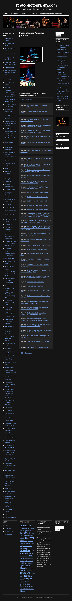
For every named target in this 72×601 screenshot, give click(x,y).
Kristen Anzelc (9, 224)
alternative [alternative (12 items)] (25, 525)
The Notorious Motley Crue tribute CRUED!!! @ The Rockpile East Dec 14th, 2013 (34, 319)
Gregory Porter (9, 179)
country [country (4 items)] (25, 535)
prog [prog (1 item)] (28, 570)
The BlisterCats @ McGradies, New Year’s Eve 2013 (9, 391)
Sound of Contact (9, 367)
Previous (59, 121)
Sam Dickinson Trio (10, 317)
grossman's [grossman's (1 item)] (30, 541)
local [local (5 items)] (31, 556)
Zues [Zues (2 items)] (23, 591)
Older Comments (25, 99)
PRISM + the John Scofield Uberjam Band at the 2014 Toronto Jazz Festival (36, 221)
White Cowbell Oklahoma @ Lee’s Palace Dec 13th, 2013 (10, 477)
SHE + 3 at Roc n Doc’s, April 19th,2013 (9, 338)
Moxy (6, 251)
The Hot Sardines (9, 418)
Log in (6, 525)
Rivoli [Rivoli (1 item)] (33, 573)
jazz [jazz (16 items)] (22, 552)
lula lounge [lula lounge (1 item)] (26, 558)
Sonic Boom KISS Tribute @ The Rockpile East (9, 357)
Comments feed (9, 531)
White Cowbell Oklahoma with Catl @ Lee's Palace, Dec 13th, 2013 (34, 302)
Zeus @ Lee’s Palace (10, 517)
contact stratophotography (52, 14)
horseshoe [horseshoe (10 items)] (25, 550)
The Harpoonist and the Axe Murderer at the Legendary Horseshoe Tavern (35, 165)
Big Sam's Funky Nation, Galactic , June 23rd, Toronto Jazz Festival (35, 234)
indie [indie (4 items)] (32, 551)
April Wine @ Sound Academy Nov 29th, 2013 (10, 72)
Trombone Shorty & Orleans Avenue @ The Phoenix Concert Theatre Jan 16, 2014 (35, 276)
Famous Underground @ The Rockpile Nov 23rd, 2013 (10, 123)
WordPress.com (51, 597)
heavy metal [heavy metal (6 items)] (25, 543)
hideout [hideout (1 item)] (32, 543)
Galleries (15, 14)
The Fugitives (8, 407)
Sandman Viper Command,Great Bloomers (9, 321)
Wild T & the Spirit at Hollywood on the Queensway (10, 483)
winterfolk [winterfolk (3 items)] (23, 589)
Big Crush (7, 87)
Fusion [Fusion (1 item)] (25, 541)
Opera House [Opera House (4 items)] (25, 566)
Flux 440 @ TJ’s (9, 128)
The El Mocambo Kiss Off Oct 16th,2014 (9, 402)
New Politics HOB (10, 258)
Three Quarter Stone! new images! (37, 249)
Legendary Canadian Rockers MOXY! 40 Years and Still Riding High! (35, 271)
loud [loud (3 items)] (21, 558)
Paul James (8, 269)
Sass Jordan (8, 331)
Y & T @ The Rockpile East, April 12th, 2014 (10, 505)
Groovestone (8, 181)
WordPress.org (8, 534)
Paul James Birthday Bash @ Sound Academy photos (10, 280)
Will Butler (8, 488)
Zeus (6, 514)
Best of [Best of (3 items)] (22, 533)
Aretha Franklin (9, 77)
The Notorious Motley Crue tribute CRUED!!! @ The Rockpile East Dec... (33, 313)
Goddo (6, 168)
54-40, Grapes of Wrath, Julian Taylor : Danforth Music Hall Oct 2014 (35, 182)
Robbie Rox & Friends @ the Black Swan (10, 302)
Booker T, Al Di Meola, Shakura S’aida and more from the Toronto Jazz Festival (36, 131)
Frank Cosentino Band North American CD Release (10, 138)
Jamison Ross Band (10, 189)
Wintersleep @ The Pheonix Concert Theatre (10, 498)
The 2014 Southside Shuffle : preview (37, 192)
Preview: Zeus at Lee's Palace (35, 282)
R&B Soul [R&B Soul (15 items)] (25, 572)
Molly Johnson (9, 248)
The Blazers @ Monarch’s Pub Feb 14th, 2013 (10, 384)
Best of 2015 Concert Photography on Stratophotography (63, 54)
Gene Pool (7, 161)
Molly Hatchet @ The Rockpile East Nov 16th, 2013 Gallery (10, 243)
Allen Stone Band (9, 67)
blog (24, 14)
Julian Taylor (8, 204)
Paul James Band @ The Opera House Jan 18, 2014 (10, 274)
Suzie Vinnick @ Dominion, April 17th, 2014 (10, 372)
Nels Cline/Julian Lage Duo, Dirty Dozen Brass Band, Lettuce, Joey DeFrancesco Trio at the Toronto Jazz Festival (35, 228)
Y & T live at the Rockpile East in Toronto (38, 245)
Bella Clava (8, 79)
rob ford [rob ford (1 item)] (22, 576)
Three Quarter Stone (10, 438)
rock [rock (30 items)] (27, 575)
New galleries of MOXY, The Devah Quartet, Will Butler (62, 61)
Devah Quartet (8, 119)
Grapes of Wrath (9, 176)
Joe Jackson (8, 197)
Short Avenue (8, 348)
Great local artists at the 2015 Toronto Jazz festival (63, 98)
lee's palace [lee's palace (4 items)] (29, 553)
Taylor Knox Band (9, 377)
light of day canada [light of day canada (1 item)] (24, 556)
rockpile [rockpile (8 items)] (28, 578)
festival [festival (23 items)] (29, 538)
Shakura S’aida (9, 334)
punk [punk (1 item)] (30, 570)
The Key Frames (9, 420)
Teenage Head (8, 379)
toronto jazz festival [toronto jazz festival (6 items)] (25, 585)
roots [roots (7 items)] (22, 581)
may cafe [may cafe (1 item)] (25, 561)
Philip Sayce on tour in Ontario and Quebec (62, 67)
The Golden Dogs (9, 410)
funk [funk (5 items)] (22, 541)
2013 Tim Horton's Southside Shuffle (37, 347)
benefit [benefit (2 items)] (29, 530)
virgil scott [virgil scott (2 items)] (30, 586)
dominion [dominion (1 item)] (30, 535)
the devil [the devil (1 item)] (27, 581)
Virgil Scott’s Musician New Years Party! (10, 465)
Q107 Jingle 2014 (9, 293)
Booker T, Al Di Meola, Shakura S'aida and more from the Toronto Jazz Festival (36, 125)
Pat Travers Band (9, 266)
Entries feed (8, 528)
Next (65, 121)
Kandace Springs (9, 207)
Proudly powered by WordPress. (25, 597)
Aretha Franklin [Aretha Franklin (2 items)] (24, 528)
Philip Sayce (8, 285)
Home (6, 14)
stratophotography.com (36, 5)
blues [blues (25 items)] (28, 532)
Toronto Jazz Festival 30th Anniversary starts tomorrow (63, 47)
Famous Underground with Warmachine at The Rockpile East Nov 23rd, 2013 (36, 325)
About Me (33, 14)
